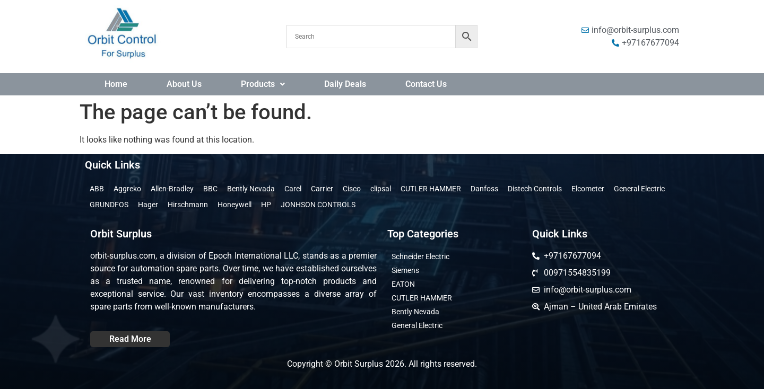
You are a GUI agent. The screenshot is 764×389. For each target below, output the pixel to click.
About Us (184, 84)
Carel (292, 188)
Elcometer (587, 188)
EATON (403, 284)
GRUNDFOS (109, 204)
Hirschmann (188, 204)
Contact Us (426, 84)
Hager (148, 204)
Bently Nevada (251, 188)
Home (116, 84)
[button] (263, 84)
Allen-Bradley (172, 188)
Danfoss (484, 188)
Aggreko (127, 188)
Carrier (322, 188)
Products (263, 84)
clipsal (380, 188)
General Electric (639, 188)
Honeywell (234, 204)
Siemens (405, 270)
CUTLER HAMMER (431, 188)
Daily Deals (345, 84)
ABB (97, 188)
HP (266, 204)
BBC (210, 188)
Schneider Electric (420, 256)
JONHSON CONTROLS (318, 204)
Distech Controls (535, 188)
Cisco (352, 188)
